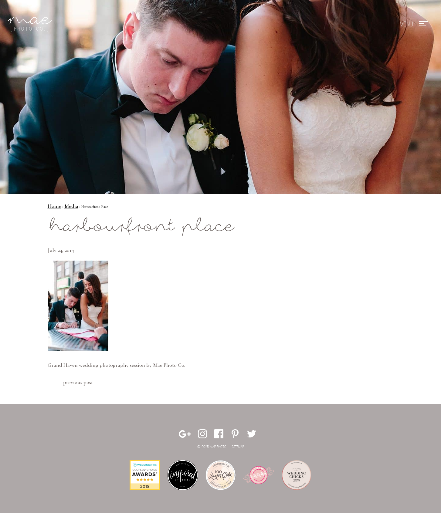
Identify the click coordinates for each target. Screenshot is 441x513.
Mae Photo (31, 24)
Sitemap (238, 447)
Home (54, 206)
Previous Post (78, 382)
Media (71, 206)
